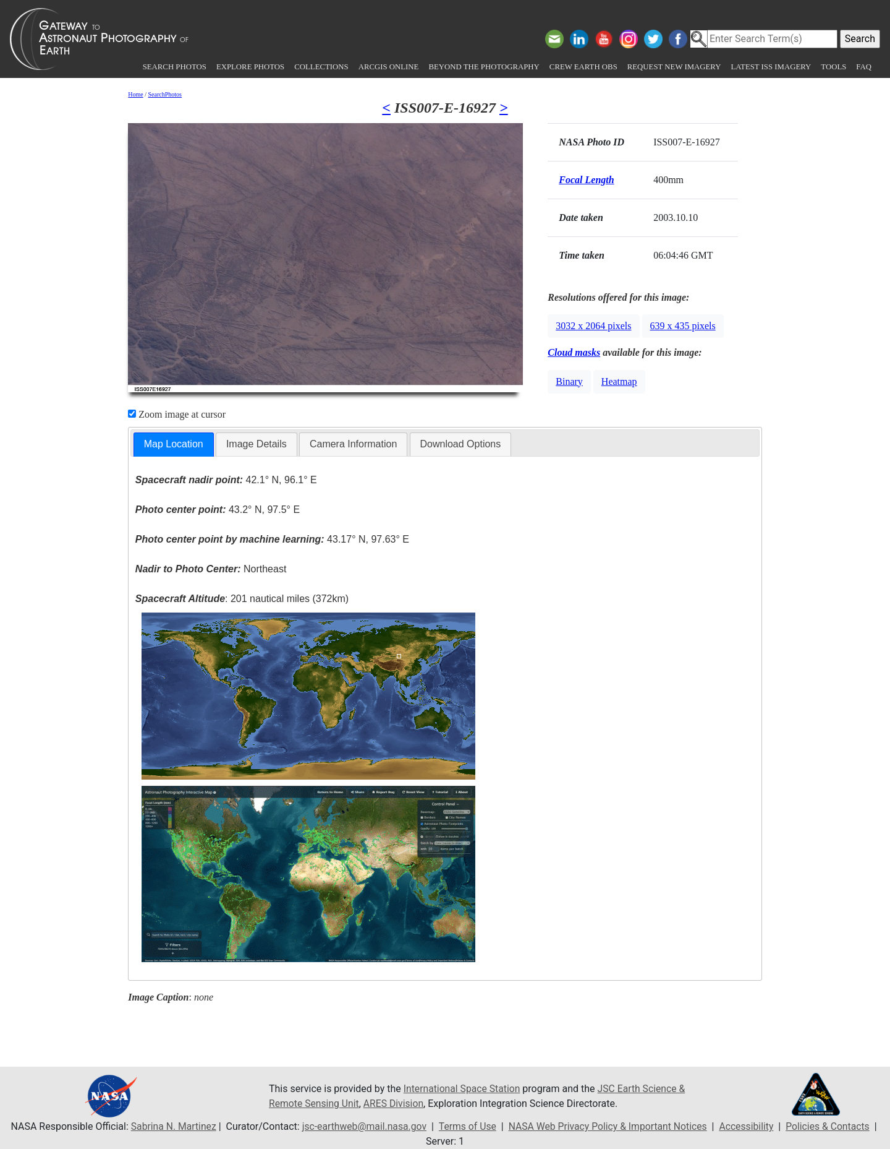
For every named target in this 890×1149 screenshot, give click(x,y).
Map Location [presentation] (173, 444)
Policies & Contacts (832, 1126)
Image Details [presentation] (256, 444)
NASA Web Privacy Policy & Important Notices (608, 1126)
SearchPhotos (165, 94)
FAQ (863, 66)
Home (135, 94)
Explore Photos (250, 66)
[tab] (174, 444)
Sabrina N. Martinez (168, 1126)
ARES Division (395, 1103)
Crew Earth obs (583, 66)
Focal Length (586, 179)
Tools (833, 66)
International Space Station (463, 1089)
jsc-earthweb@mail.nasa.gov (362, 1126)
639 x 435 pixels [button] (683, 326)
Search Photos (174, 66)
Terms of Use (466, 1126)
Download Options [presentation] (460, 444)
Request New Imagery (674, 66)
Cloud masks (574, 352)
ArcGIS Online (388, 66)
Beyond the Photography (483, 66)
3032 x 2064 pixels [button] (593, 326)
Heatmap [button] (619, 381)
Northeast (210, 569)
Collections (321, 66)
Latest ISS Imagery (771, 66)
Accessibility (750, 1126)
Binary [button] (569, 381)
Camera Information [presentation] (353, 444)
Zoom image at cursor (177, 414)
